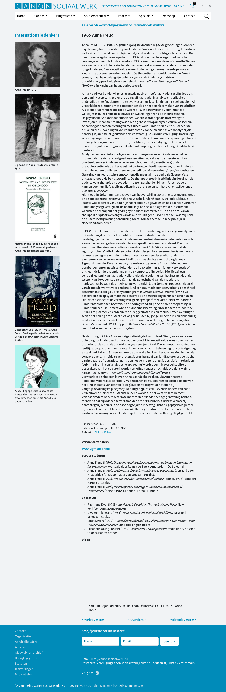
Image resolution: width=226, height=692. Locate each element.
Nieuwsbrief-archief (28, 652)
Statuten (21, 663)
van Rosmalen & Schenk (96, 685)
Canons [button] (39, 16)
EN (209, 6)
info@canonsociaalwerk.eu (109, 659)
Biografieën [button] (64, 16)
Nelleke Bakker (104, 432)
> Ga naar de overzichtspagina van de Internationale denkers (123, 25)
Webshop (168, 16)
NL (203, 6)
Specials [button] (145, 16)
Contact (189, 16)
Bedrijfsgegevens (27, 658)
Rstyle (138, 685)
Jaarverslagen (24, 669)
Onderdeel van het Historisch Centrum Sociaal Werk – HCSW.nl (143, 6)
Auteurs (20, 647)
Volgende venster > (183, 619)
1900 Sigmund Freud (96, 449)
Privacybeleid (24, 674)
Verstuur (169, 641)
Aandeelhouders (26, 641)
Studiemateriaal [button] (95, 16)
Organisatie (23, 636)
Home (21, 16)
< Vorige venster (93, 619)
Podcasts (124, 16)
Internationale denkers (37, 35)
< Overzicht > (137, 619)
